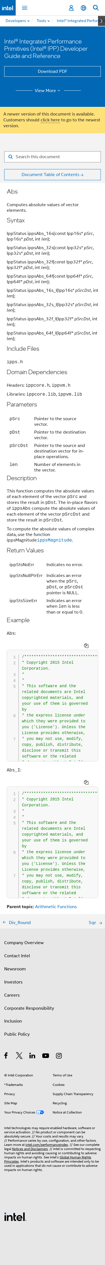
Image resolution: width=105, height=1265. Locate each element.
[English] (83, 8)
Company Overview (24, 943)
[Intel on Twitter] (19, 1057)
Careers (12, 995)
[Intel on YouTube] (46, 1057)
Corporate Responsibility (29, 1008)
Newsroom (15, 969)
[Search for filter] (52, 156)
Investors (13, 982)
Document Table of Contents (50, 174)
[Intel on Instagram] (59, 1057)
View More (48, 90)
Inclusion (13, 1021)
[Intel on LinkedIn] (32, 1057)
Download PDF (52, 71)
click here (50, 120)
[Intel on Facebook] (6, 1057)
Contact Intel (17, 956)
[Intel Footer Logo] (15, 1216)
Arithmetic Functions (56, 907)
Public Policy (17, 1034)
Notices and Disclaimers (30, 1149)
